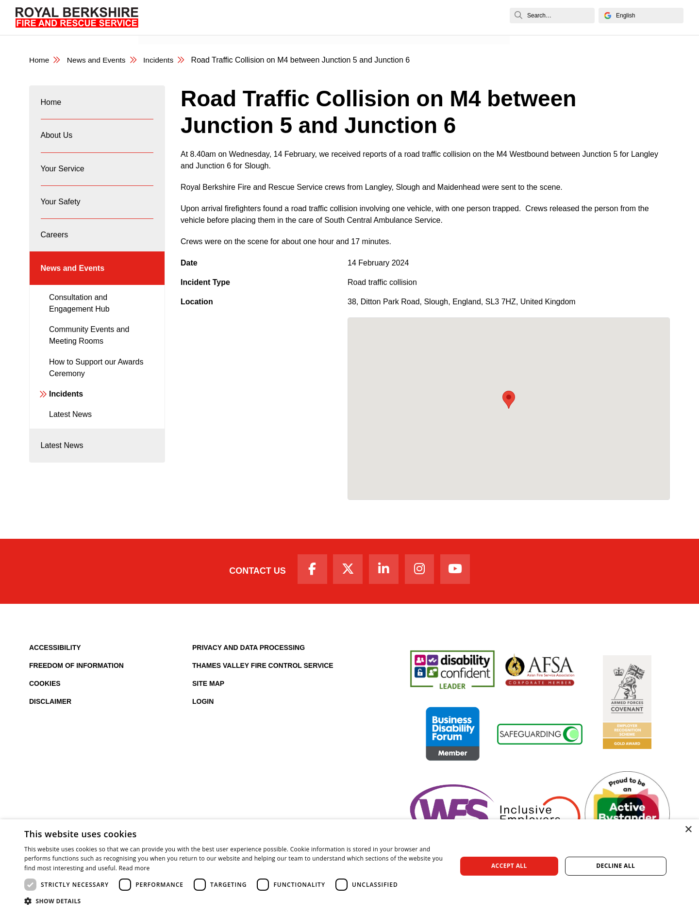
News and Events (177, 28)
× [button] (688, 829)
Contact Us (253, 572)
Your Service (62, 173)
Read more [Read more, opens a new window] (134, 868)
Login (203, 703)
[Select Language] (641, 15)
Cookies (45, 685)
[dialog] (349, 866)
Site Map (208, 685)
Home (39, 60)
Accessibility (55, 649)
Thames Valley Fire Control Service (262, 667)
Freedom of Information (76, 667)
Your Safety (61, 208)
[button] (234, 901)
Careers (54, 243)
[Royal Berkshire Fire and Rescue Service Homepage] (77, 17)
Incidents (161, 60)
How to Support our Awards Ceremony (96, 379)
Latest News (70, 426)
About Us (57, 138)
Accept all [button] (509, 866)
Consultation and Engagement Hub (79, 314)
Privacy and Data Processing (248, 649)
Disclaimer (50, 703)
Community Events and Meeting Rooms (89, 347)
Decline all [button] (615, 866)
